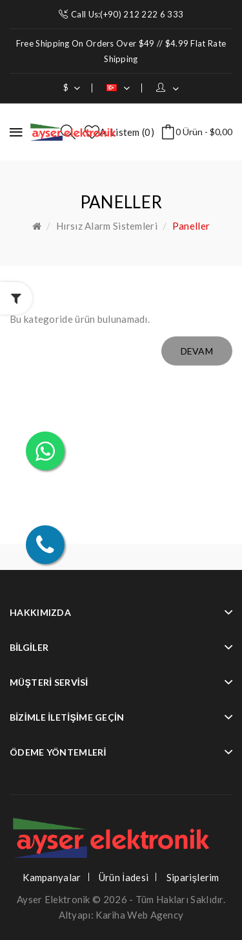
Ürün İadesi (123, 877)
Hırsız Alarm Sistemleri (106, 226)
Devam (197, 350)
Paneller (191, 226)
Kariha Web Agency (139, 915)
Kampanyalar (52, 877)
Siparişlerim (192, 877)
